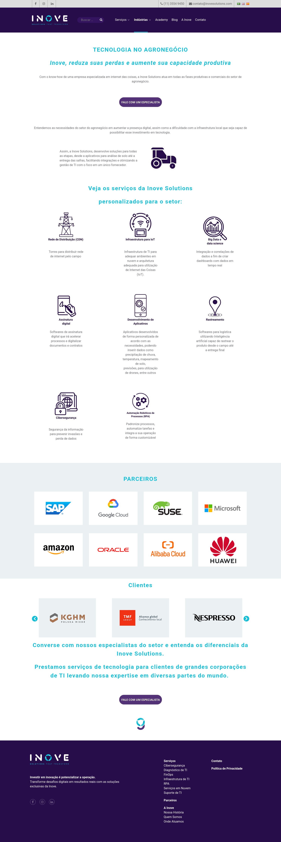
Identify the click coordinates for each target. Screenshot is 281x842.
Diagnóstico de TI (175, 770)
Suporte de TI (173, 793)
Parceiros (170, 800)
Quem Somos (173, 817)
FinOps (168, 774)
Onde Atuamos (174, 821)
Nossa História (174, 812)
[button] (246, 619)
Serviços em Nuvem (177, 788)
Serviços (170, 761)
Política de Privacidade (227, 768)
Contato (216, 761)
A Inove (169, 808)
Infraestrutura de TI (177, 779)
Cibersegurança (174, 765)
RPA (166, 783)
